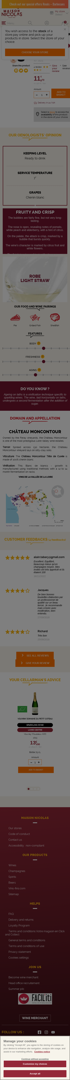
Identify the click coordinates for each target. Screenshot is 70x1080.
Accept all (35, 1073)
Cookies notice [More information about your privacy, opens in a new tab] (42, 1051)
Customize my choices (35, 1064)
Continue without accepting (34, 1059)
